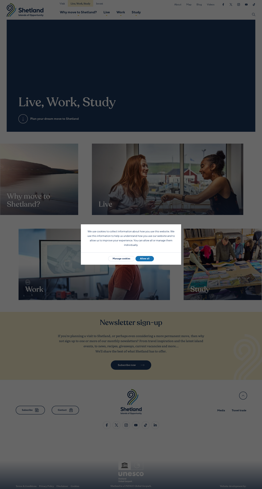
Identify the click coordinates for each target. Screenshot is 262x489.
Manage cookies (121, 258)
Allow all (144, 258)
